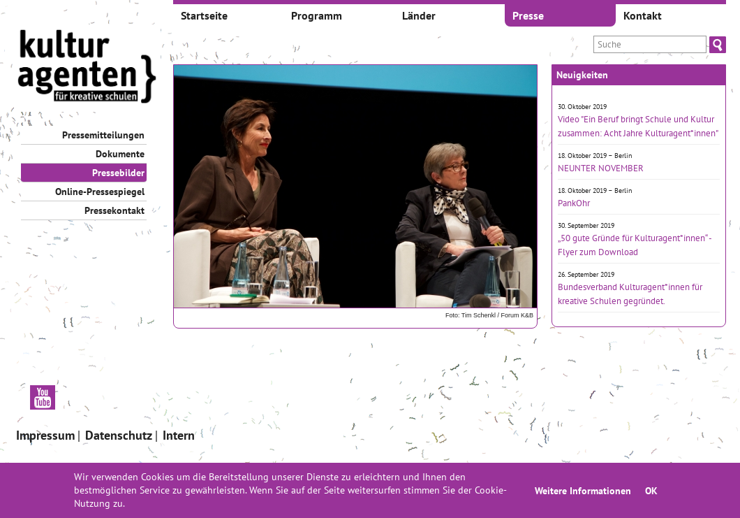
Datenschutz (118, 435)
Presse (528, 15)
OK (651, 490)
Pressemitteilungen (103, 135)
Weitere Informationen (583, 490)
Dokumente (120, 154)
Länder (419, 15)
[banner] (87, 68)
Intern (179, 435)
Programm (316, 15)
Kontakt (642, 15)
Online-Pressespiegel (100, 191)
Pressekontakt (114, 210)
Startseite (204, 15)
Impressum (45, 435)
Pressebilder (118, 172)
